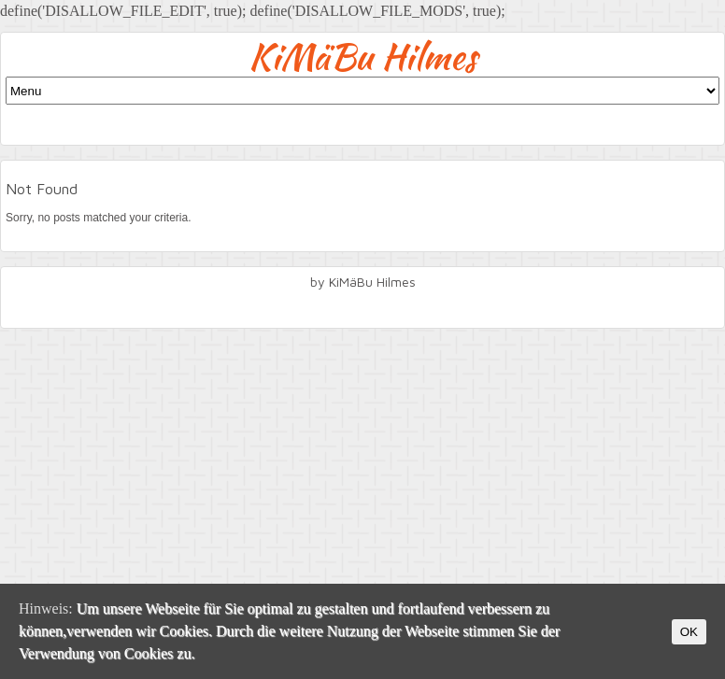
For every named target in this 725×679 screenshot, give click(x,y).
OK (689, 632)
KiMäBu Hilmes (363, 56)
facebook (362, 307)
